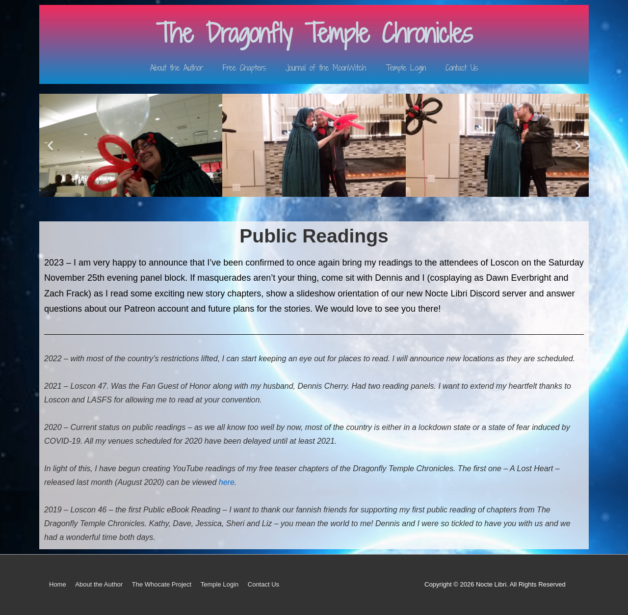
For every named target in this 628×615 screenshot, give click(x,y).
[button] (50, 145)
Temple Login (406, 68)
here (227, 482)
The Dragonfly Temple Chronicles (314, 33)
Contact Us (461, 68)
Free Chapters (244, 68)
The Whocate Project (161, 584)
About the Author (176, 68)
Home (57, 584)
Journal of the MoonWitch (326, 68)
